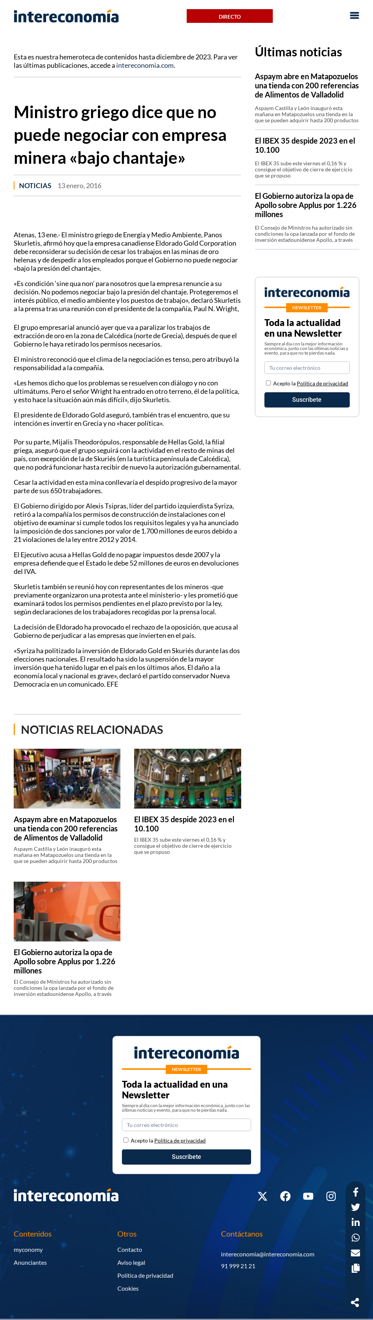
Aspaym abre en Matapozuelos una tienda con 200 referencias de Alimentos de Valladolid (66, 828)
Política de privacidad (322, 383)
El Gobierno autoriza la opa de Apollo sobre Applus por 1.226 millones (64, 961)
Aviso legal (131, 1262)
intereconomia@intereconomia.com (267, 1254)
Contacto (129, 1249)
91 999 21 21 (238, 1265)
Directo (230, 16)
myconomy (28, 1249)
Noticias (35, 185)
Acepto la (310, 383)
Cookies (128, 1288)
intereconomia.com (145, 65)
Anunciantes (30, 1262)
